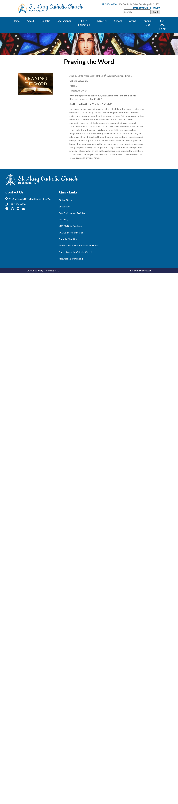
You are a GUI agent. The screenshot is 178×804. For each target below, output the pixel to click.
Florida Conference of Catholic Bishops (78, 245)
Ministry (102, 20)
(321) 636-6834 (109, 4)
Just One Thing (162, 24)
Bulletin (45, 20)
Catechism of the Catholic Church (75, 252)
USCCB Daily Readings (70, 226)
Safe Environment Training (72, 213)
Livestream (64, 206)
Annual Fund (148, 22)
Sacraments (64, 20)
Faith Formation (84, 22)
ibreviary (63, 219)
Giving (132, 20)
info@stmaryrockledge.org (146, 7)
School (118, 20)
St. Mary (39, 270)
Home (16, 20)
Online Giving (65, 200)
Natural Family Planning (71, 258)
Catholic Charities (68, 239)
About (30, 20)
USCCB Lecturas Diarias (71, 232)
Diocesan (146, 270)
